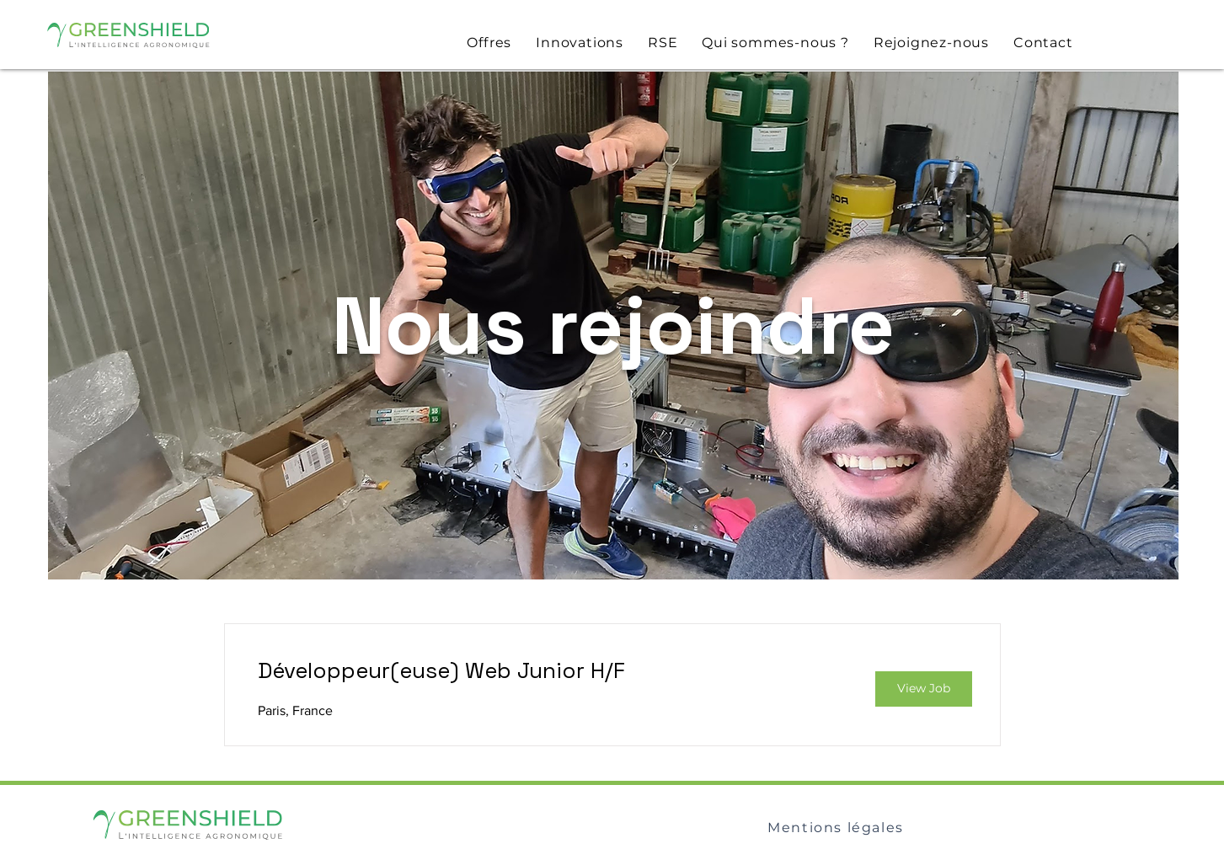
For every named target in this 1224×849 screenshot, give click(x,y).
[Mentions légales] (837, 827)
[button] (489, 42)
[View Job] (923, 689)
